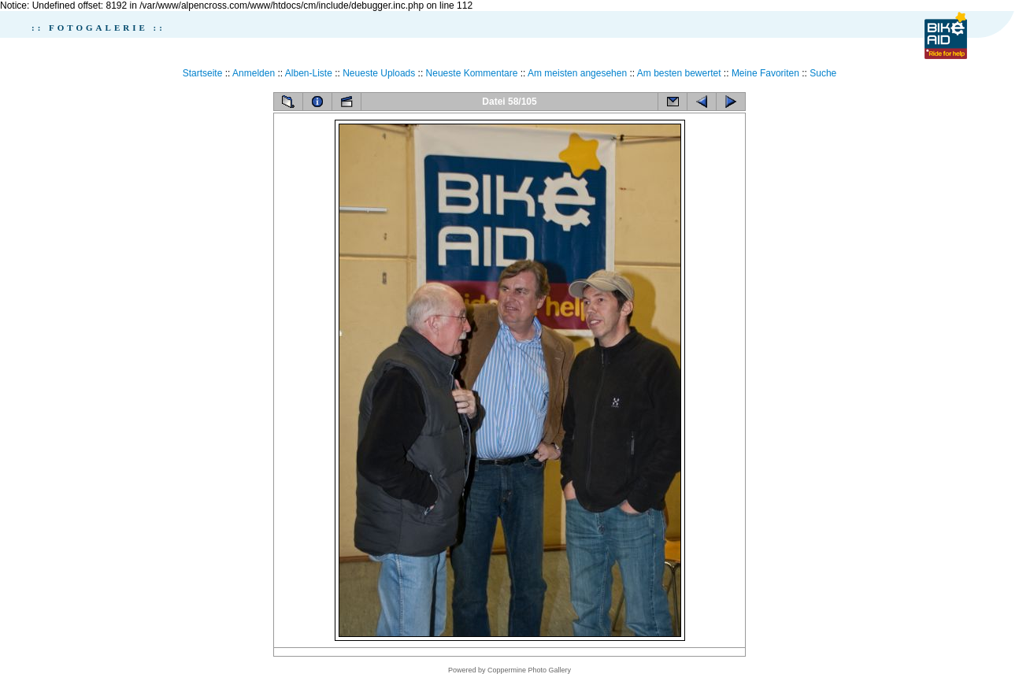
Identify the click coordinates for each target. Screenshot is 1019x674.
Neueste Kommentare (472, 73)
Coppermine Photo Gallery (529, 670)
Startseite (203, 73)
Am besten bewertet (679, 73)
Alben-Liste (308, 73)
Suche (823, 73)
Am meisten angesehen (577, 73)
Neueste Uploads (379, 73)
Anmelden (253, 73)
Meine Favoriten (765, 73)
